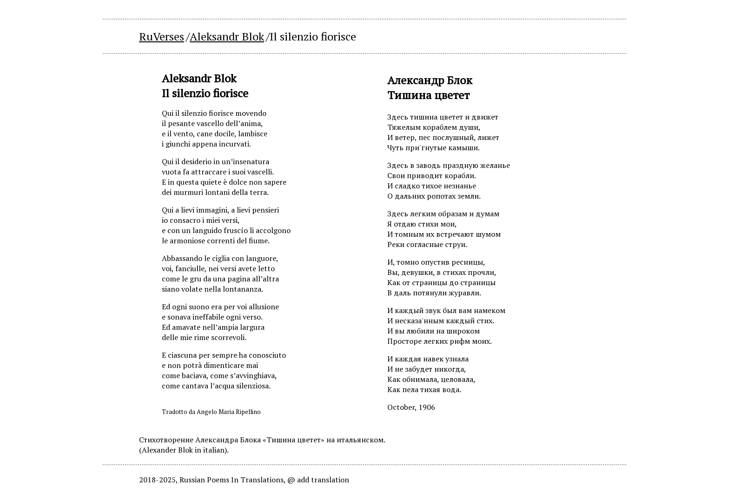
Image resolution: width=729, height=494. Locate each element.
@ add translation (318, 479)
